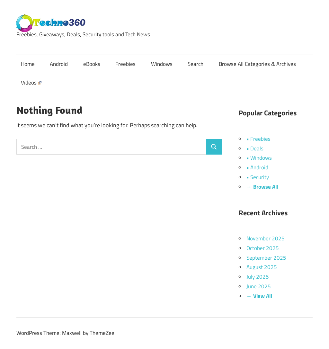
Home (28, 64)
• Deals (254, 148)
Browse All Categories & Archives (257, 64)
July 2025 (257, 277)
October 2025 (262, 248)
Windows (162, 64)
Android (59, 64)
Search (195, 64)
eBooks (91, 64)
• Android (257, 167)
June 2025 (258, 286)
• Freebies (258, 139)
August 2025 (261, 267)
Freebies (125, 64)
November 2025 (265, 238)
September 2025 (266, 258)
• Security (257, 177)
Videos (31, 82)
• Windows (259, 158)
